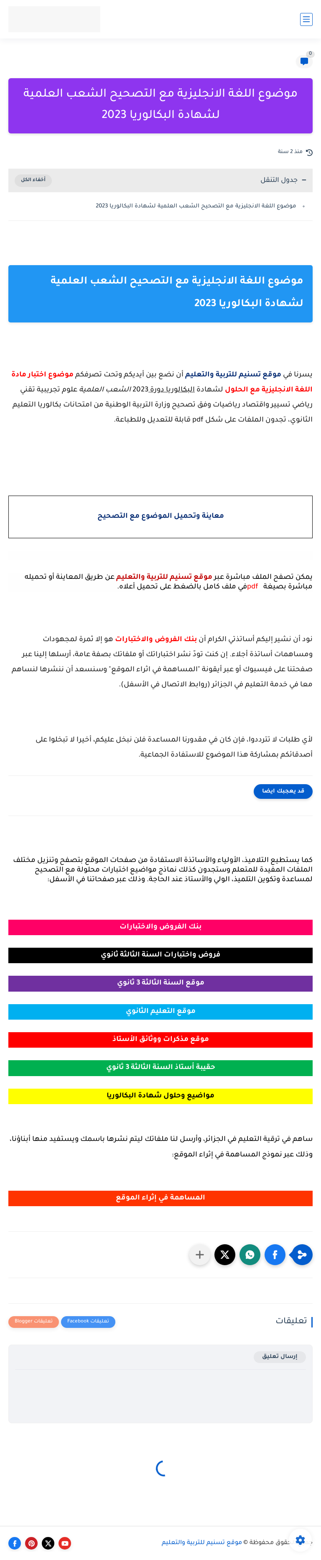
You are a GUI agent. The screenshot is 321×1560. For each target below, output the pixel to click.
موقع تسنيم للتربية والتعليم (202, 1543)
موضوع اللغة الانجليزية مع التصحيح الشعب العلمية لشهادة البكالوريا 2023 (196, 206)
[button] (275, 1254)
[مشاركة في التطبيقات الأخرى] (199, 1254)
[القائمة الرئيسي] (306, 19)
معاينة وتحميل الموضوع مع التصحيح (160, 517)
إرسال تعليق (280, 1357)
